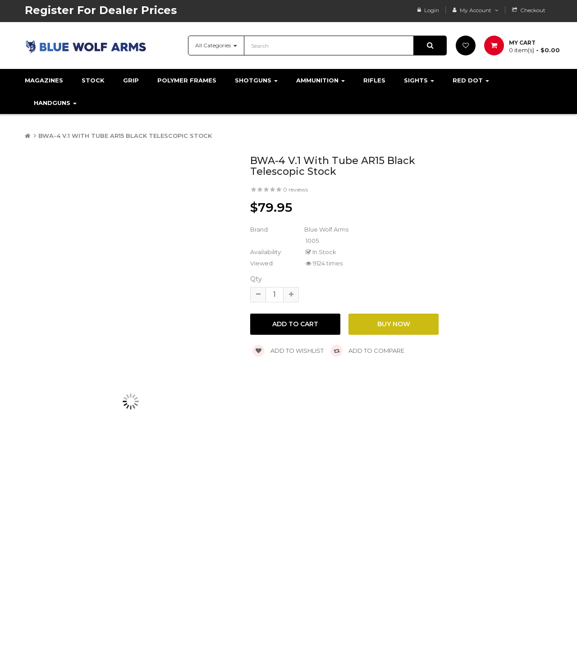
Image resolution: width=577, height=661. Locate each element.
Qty (256, 279)
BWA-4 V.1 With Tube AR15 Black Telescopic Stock (125, 135)
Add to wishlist (288, 351)
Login (431, 10)
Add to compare (367, 351)
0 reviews (295, 189)
